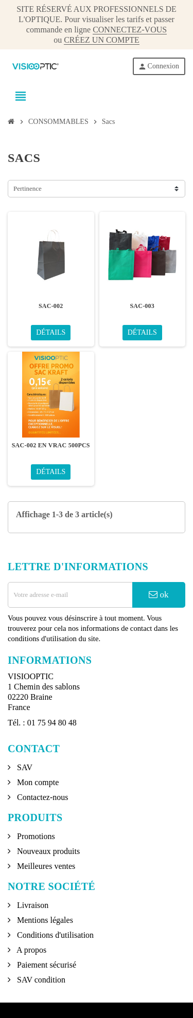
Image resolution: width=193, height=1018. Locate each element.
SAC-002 (51, 306)
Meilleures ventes (45, 866)
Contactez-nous (41, 797)
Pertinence (27, 188)
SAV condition (40, 979)
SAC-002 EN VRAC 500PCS (51, 445)
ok (158, 594)
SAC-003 (142, 306)
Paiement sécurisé (45, 964)
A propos (30, 950)
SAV (23, 767)
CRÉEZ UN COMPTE (101, 39)
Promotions (35, 836)
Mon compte (37, 782)
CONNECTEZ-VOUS (130, 29)
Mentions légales (44, 920)
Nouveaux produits (47, 851)
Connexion (158, 66)
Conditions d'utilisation (54, 935)
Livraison (31, 905)
